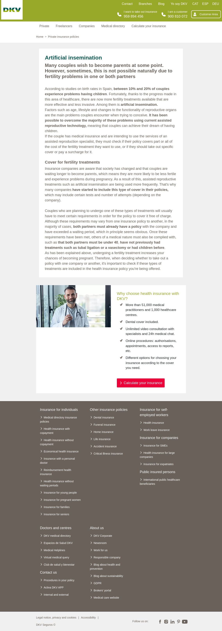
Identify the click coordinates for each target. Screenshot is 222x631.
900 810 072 (177, 16)
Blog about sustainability (108, 576)
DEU (215, 3)
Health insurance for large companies (157, 454)
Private (44, 26)
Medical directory (113, 26)
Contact (127, 3)
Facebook (160, 621)
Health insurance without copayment (57, 442)
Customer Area (209, 14)
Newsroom (100, 543)
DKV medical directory (57, 535)
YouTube (185, 621)
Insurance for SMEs (155, 445)
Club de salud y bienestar (59, 564)
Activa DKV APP (54, 587)
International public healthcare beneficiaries (160, 481)
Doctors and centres (55, 528)
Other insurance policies (109, 410)
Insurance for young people (60, 492)
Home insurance (104, 431)
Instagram (166, 621)
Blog (161, 3)
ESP (205, 3)
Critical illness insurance (108, 453)
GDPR (97, 583)
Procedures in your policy (59, 580)
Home (39, 36)
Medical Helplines (54, 550)
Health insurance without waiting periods (57, 483)
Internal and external (56, 594)
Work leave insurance (156, 430)
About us (97, 528)
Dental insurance (104, 417)
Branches (145, 3)
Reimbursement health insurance (55, 472)
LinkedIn (172, 621)
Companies (87, 26)
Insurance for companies (159, 438)
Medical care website (106, 597)
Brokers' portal (102, 590)
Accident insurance (105, 446)
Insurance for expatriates (158, 464)
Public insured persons (157, 472)
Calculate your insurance (148, 26)
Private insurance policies (63, 36)
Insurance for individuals (59, 410)
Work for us (100, 550)
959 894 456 (133, 16)
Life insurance (102, 439)
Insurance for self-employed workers (154, 412)
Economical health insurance (61, 451)
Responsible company (107, 557)
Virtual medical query (56, 557)
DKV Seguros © (45, 624)
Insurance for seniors (56, 514)
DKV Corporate (103, 535)
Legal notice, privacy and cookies (56, 617)
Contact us (48, 572)
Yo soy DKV (179, 3)
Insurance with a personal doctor (57, 460)
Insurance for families (57, 507)
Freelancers (64, 26)
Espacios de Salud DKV (58, 543)
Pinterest (178, 621)
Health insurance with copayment (55, 430)
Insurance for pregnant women (62, 499)
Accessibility (88, 617)
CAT (195, 3)
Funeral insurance (104, 424)
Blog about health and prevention (105, 566)
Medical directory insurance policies (58, 419)
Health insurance (153, 422)
